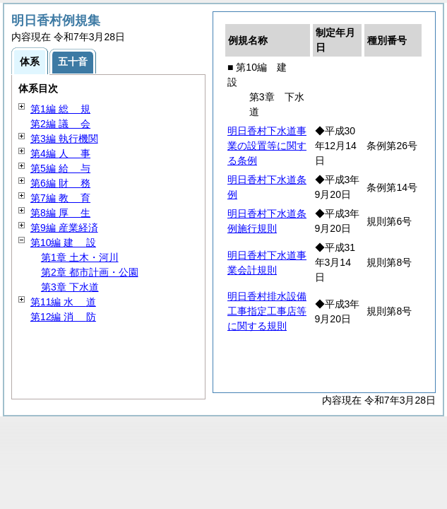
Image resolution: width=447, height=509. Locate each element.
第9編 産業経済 (64, 227)
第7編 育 (60, 198)
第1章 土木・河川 (80, 257)
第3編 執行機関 (64, 138)
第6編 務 (60, 183)
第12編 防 (63, 316)
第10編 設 (63, 242)
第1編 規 (60, 109)
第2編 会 (60, 123)
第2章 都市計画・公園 (89, 272)
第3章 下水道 (70, 287)
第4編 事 (60, 153)
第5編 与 (60, 168)
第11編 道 (63, 302)
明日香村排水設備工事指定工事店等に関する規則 (266, 311)
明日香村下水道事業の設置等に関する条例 (266, 145)
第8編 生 (60, 212)
